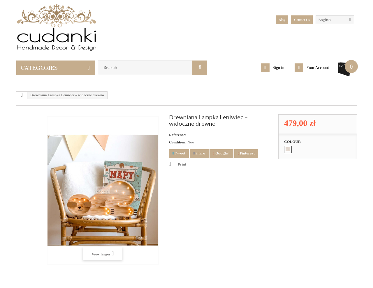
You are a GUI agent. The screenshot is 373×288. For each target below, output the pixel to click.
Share (199, 153)
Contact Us (302, 20)
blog (282, 20)
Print (182, 164)
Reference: (177, 135)
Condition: (177, 142)
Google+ (221, 153)
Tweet (179, 153)
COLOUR (293, 141)
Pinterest (246, 153)
